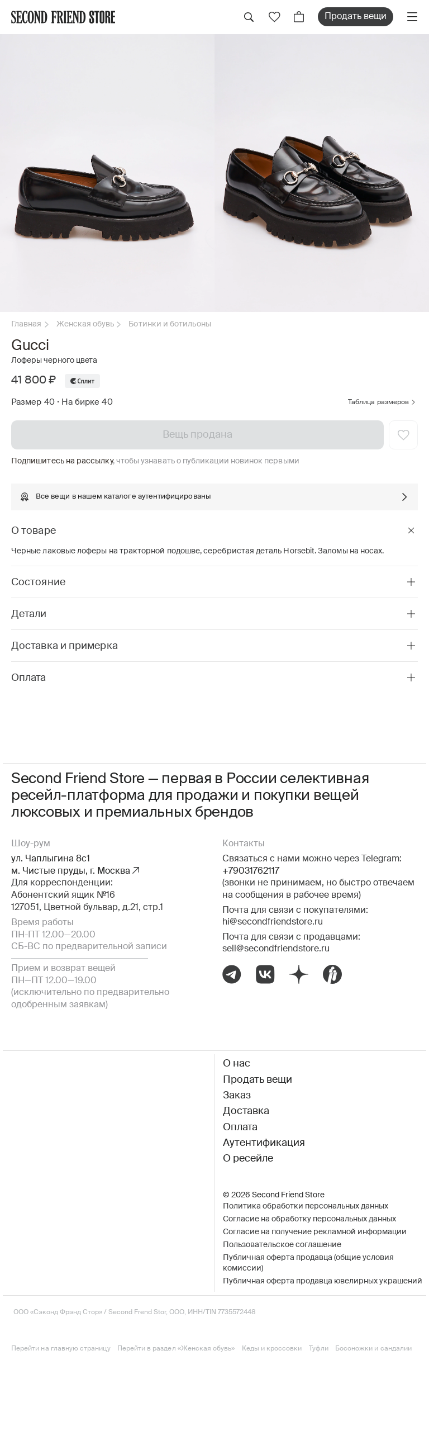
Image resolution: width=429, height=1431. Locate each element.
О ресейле (248, 1159)
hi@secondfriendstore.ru (272, 922)
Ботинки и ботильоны (169, 324)
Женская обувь (85, 324)
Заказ (237, 1096)
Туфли (318, 1348)
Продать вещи (356, 16)
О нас (236, 1064)
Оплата (240, 1127)
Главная (26, 324)
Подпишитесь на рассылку (62, 461)
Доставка (246, 1111)
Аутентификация (264, 1143)
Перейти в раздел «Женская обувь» (176, 1348)
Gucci (30, 346)
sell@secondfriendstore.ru (276, 949)
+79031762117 (250, 871)
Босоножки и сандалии (373, 1348)
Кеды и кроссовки (272, 1348)
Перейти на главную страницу (61, 1348)
